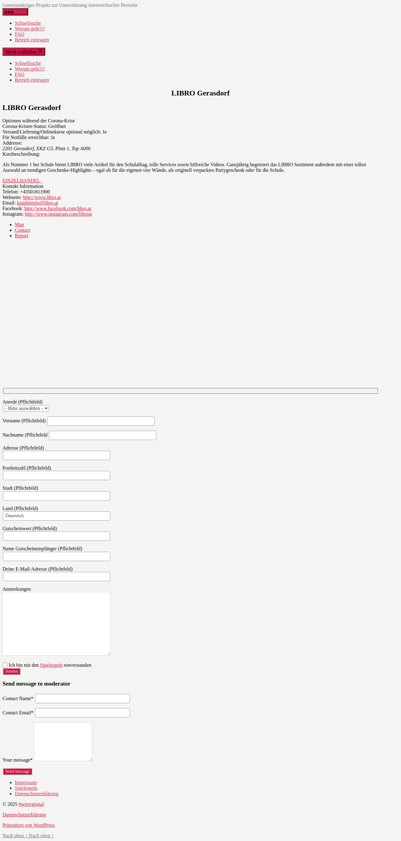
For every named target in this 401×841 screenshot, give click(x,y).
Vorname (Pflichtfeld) (78, 420)
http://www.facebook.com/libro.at (57, 208)
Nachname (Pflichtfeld (79, 434)
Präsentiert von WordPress (28, 825)
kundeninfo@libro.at (37, 202)
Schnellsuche (28, 23)
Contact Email (17, 713)
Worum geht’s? (30, 28)
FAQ (19, 34)
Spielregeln (51, 665)
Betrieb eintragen (32, 39)
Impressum (26, 782)
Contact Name (17, 698)
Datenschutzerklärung (36, 793)
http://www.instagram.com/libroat (58, 214)
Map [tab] (19, 224)
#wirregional (31, 804)
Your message (17, 760)
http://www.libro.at (42, 197)
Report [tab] (21, 235)
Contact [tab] (22, 230)
